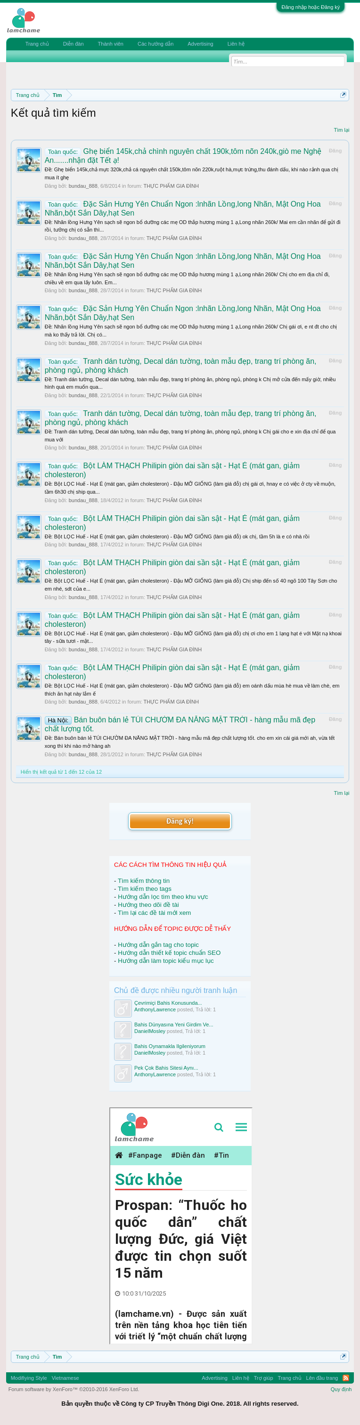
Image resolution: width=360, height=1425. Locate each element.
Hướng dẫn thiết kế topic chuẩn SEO (169, 952)
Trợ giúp (263, 1378)
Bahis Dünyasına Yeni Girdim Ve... (173, 1024)
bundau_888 (83, 186)
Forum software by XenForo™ (73, 1389)
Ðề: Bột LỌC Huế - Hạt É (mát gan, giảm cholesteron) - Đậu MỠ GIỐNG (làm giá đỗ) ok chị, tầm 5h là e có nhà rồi (177, 536)
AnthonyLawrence (155, 1009)
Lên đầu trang (322, 1378)
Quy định (341, 1389)
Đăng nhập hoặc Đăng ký (310, 7)
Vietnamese (65, 1378)
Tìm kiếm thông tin (144, 880)
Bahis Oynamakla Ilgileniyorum (169, 1046)
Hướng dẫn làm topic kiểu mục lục (166, 960)
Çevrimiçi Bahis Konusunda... (168, 1003)
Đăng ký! (180, 821)
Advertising (200, 44)
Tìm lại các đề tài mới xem (154, 912)
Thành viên (110, 44)
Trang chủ (37, 44)
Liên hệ (236, 44)
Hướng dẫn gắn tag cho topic (158, 944)
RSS (346, 1378)
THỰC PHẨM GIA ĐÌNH (171, 186)
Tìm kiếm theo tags (145, 888)
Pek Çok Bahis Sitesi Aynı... (166, 1068)
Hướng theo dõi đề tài (148, 904)
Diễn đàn (73, 44)
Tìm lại (341, 130)
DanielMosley (149, 1031)
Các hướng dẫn (155, 44)
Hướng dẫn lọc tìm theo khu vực (163, 896)
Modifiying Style (29, 1378)
